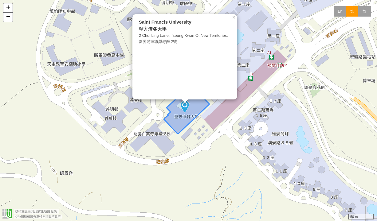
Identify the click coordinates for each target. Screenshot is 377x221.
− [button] (8, 17)
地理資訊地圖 (41, 211)
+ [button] (8, 8)
